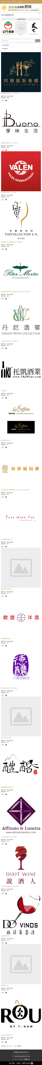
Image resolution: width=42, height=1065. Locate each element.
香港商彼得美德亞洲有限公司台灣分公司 (12, 291)
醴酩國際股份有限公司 (7, 787)
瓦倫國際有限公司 (6, 192)
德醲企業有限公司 (6, 688)
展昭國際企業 (27, 1059)
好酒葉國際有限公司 (6, 539)
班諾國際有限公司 (6, 936)
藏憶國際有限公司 (6, 440)
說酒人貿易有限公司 (6, 886)
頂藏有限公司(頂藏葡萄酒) (8, 242)
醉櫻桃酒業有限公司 (6, 589)
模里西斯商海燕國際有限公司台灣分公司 (12, 489)
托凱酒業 (3, 390)
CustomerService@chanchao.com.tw (22, 1056)
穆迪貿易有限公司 (6, 143)
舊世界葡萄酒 (10, 96)
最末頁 (19, 1046)
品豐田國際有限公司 (6, 93)
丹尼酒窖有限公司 (6, 341)
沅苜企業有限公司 (6, 737)
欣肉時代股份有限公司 (7, 1035)
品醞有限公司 (5, 985)
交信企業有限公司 (6, 836)
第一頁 (3, 1046)
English (8, 1)
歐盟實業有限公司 (6, 638)
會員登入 (3, 1)
